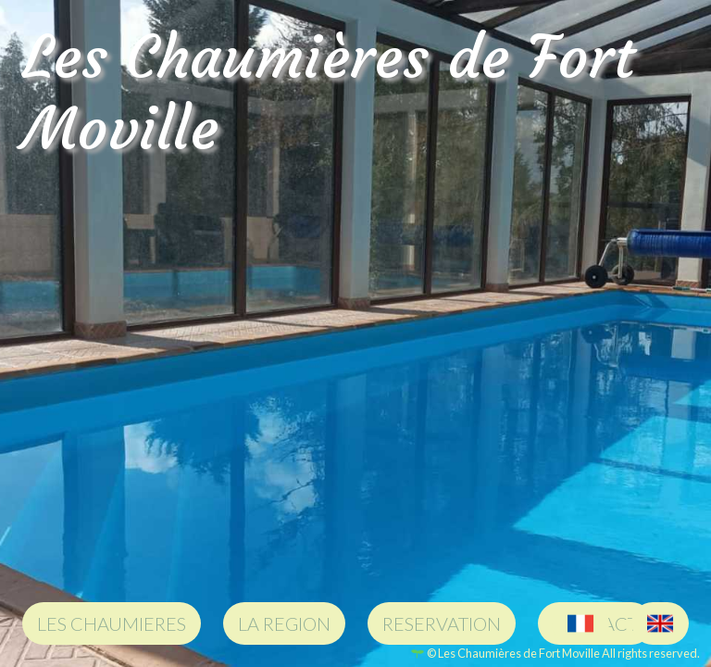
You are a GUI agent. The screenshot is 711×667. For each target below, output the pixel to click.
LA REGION (284, 623)
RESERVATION (441, 623)
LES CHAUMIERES (111, 623)
